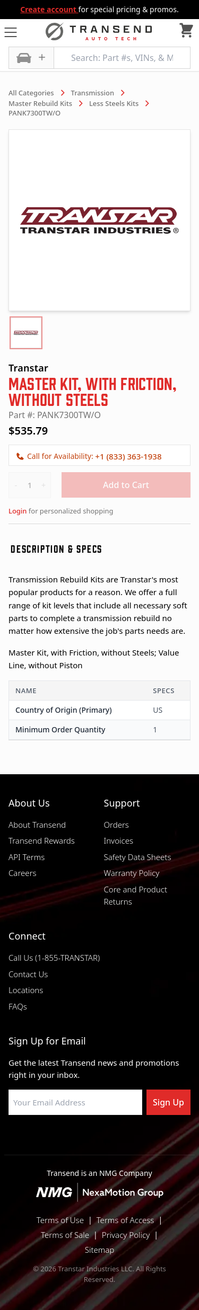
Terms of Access (125, 1220)
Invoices (119, 840)
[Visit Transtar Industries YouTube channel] (153, 1140)
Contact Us (28, 974)
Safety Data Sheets (137, 857)
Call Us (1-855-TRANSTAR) (54, 957)
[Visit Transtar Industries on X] (126, 1140)
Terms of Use (60, 1220)
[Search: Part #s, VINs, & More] (122, 58)
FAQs (17, 1006)
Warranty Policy (132, 873)
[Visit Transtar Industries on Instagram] (100, 1140)
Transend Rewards (41, 840)
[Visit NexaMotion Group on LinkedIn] (73, 1140)
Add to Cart (126, 485)
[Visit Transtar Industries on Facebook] (47, 1140)
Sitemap (100, 1249)
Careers (22, 873)
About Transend (37, 824)
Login (17, 511)
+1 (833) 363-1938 (128, 456)
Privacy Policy (126, 1234)
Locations (25, 990)
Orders (116, 824)
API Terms (26, 857)
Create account (49, 9)
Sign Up (168, 1102)
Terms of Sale (65, 1234)
